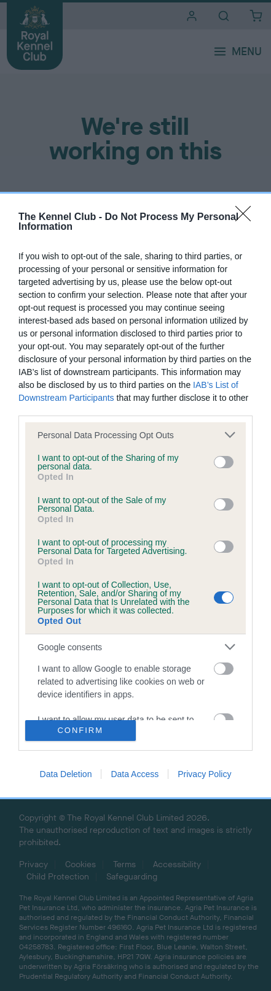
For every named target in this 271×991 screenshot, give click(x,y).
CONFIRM (80, 730)
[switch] (224, 462)
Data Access (135, 774)
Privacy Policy (204, 774)
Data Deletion (66, 774)
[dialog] (135, 495)
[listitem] (135, 434)
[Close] (247, 217)
